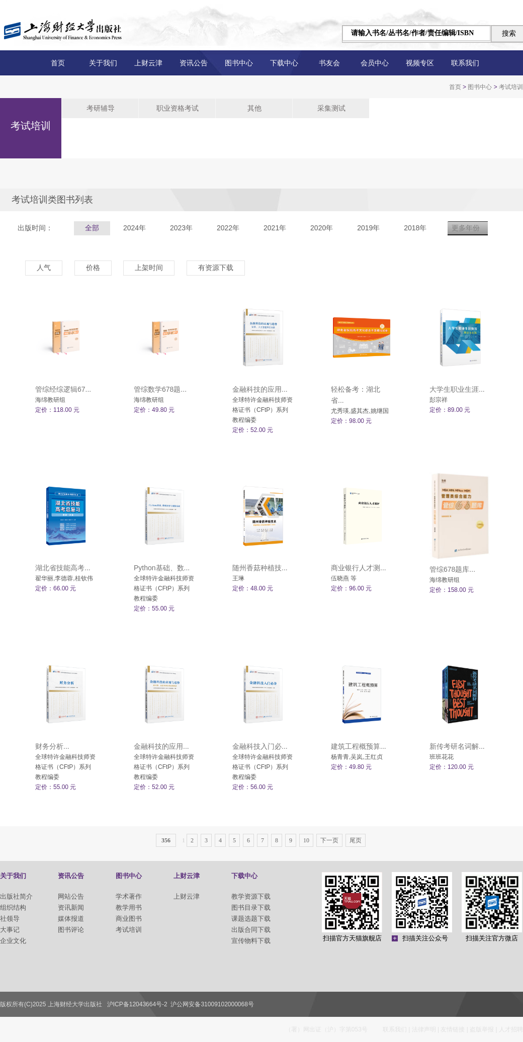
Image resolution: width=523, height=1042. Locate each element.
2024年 (134, 228)
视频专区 (420, 63)
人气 (44, 268)
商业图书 (129, 918)
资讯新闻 (71, 907)
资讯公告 (194, 63)
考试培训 (511, 87)
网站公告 (71, 896)
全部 (92, 228)
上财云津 (148, 63)
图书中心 (239, 63)
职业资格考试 (177, 108)
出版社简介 (16, 896)
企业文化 (13, 940)
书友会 (329, 63)
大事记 (10, 929)
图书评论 (71, 929)
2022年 (228, 228)
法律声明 (424, 1029)
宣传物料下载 (251, 940)
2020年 (321, 228)
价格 (93, 268)
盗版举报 (482, 1029)
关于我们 (103, 63)
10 (306, 840)
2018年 (415, 228)
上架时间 (149, 268)
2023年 (181, 228)
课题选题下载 (251, 918)
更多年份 (466, 228)
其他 (254, 108)
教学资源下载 (251, 896)
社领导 (10, 918)
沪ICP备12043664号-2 (137, 1004)
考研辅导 (100, 108)
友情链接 (453, 1029)
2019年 (368, 228)
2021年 (275, 228)
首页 (58, 63)
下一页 (329, 840)
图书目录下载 (251, 907)
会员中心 (375, 63)
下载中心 (284, 63)
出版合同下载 (251, 929)
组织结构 (13, 907)
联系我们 (465, 63)
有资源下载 (215, 268)
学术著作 (129, 896)
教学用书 (129, 907)
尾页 (356, 840)
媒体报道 (71, 918)
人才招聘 (511, 1029)
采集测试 (331, 108)
